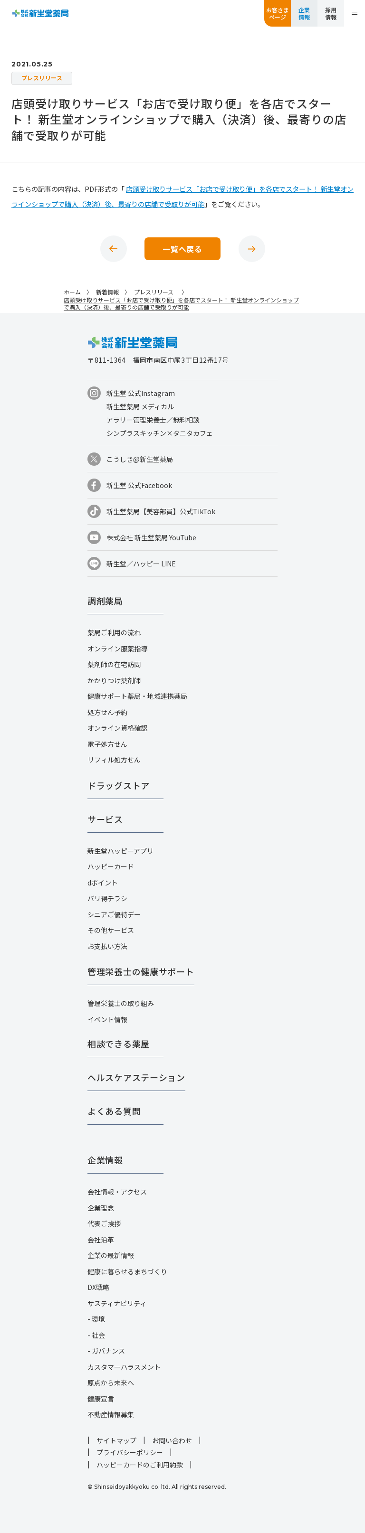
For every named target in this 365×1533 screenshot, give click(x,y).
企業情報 (304, 13)
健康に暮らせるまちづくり (127, 1271)
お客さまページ (277, 13)
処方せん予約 (107, 712)
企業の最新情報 (110, 1255)
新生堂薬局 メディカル (140, 406)
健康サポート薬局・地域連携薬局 (137, 696)
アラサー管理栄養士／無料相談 (153, 419)
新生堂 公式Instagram (140, 393)
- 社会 (96, 1335)
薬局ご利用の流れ (114, 632)
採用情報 (330, 13)
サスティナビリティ (116, 1303)
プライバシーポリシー (129, 1452)
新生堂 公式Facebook (139, 485)
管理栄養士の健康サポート (140, 971)
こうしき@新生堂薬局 (139, 459)
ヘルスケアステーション (136, 1077)
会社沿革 (100, 1239)
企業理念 (100, 1208)
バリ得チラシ (107, 898)
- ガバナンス (106, 1350)
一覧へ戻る (182, 248)
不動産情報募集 (110, 1414)
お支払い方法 (107, 946)
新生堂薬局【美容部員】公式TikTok (160, 511)
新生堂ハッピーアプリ (120, 851)
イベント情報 (107, 1019)
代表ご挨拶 (104, 1223)
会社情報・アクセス (117, 1191)
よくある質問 (114, 1111)
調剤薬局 (105, 600)
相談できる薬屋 (118, 1043)
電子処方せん (107, 744)
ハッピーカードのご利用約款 (139, 1464)
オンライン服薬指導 (117, 648)
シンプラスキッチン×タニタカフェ (159, 433)
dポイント (102, 882)
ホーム (72, 291)
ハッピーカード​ (110, 866)
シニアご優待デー (114, 914)
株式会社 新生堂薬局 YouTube (151, 537)
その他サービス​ (110, 930)
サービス (105, 819)
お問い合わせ (172, 1440)
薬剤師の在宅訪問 (114, 664)
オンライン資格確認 (117, 728)
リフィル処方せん (114, 759)
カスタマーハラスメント (124, 1367)
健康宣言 (100, 1398)
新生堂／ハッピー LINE (141, 563)
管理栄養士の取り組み (120, 1003)
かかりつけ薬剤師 (114, 680)
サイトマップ (116, 1440)
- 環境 (96, 1319)
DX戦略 (98, 1287)
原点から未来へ (110, 1382)
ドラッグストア (118, 785)
